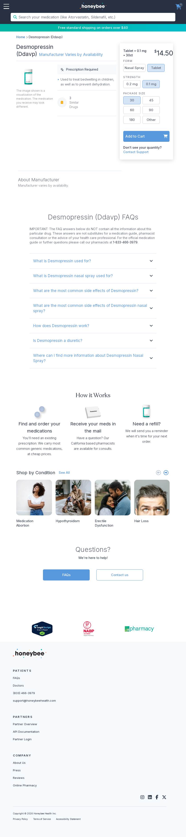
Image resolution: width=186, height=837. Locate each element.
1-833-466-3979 (125, 242)
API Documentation (26, 731)
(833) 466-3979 (24, 693)
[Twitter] (164, 797)
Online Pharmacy (25, 785)
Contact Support (136, 152)
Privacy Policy (20, 819)
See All (64, 472)
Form (127, 61)
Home (20, 37)
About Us (19, 762)
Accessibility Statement (68, 819)
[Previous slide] (158, 473)
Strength (132, 77)
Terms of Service (42, 819)
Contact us (119, 575)
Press (17, 770)
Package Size (134, 93)
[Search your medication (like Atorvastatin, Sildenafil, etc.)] (96, 17)
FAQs (66, 575)
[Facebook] (157, 797)
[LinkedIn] (150, 797)
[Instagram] (142, 797)
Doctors (18, 685)
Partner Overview (25, 724)
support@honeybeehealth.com (34, 700)
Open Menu (6, 6)
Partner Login (22, 739)
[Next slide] (166, 473)
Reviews (18, 778)
